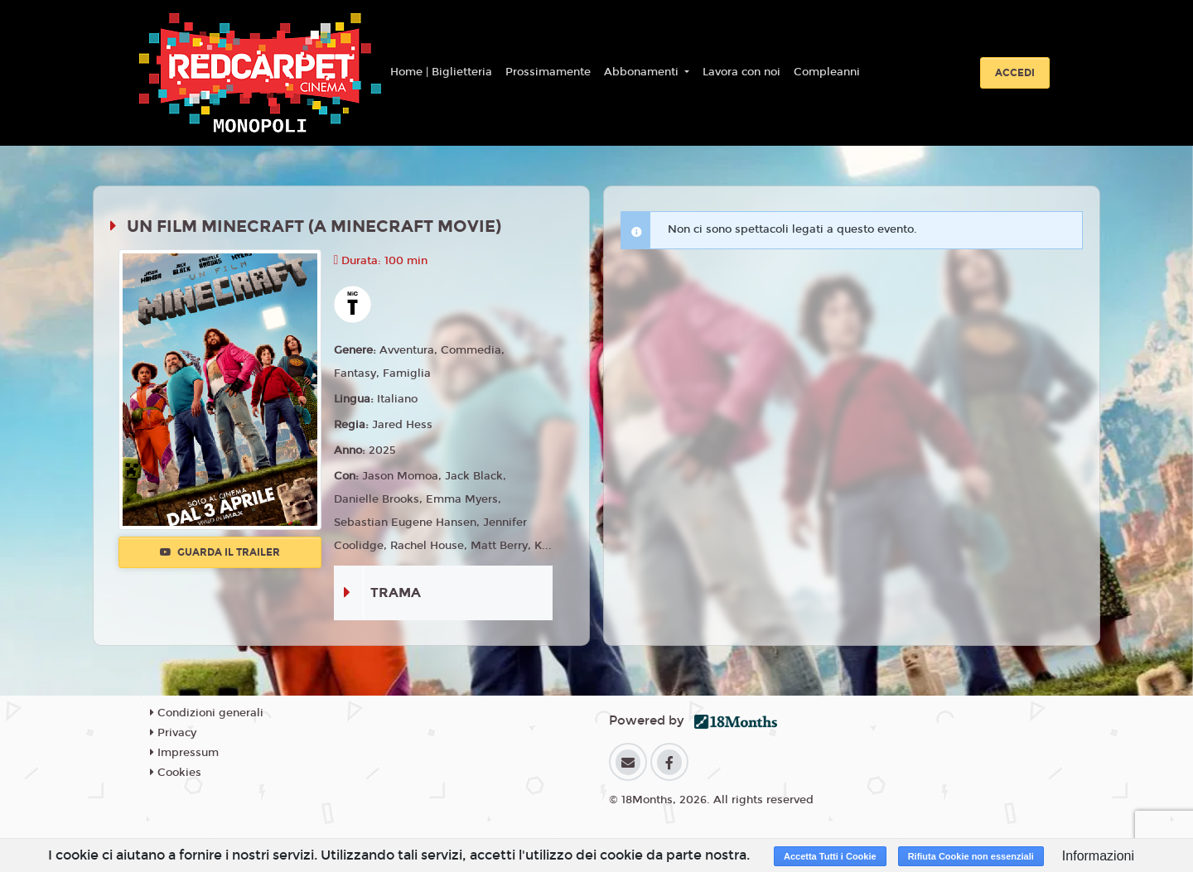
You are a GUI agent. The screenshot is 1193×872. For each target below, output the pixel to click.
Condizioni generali (206, 713)
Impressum (184, 752)
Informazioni (1098, 856)
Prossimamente (548, 72)
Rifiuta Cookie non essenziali (971, 856)
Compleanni (827, 72)
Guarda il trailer (220, 552)
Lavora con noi (741, 72)
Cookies (175, 772)
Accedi (1015, 73)
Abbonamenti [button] (643, 72)
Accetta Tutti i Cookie (830, 856)
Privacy (173, 733)
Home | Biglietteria (441, 72)
